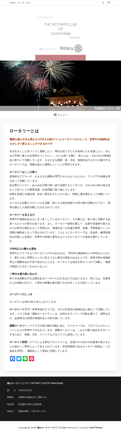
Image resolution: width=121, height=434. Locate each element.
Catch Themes (96, 427)
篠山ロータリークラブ (47, 427)
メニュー (62, 115)
